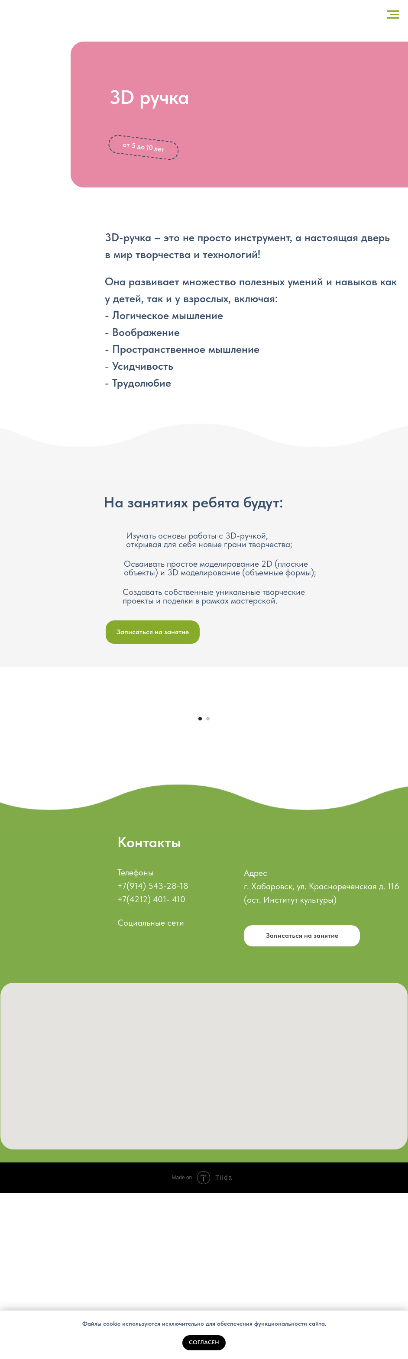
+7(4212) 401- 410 (151, 1065)
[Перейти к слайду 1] (200, 885)
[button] (153, 632)
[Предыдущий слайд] (17, 788)
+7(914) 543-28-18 (152, 1052)
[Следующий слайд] (390, 788)
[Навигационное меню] (393, 14)
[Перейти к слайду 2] (208, 885)
